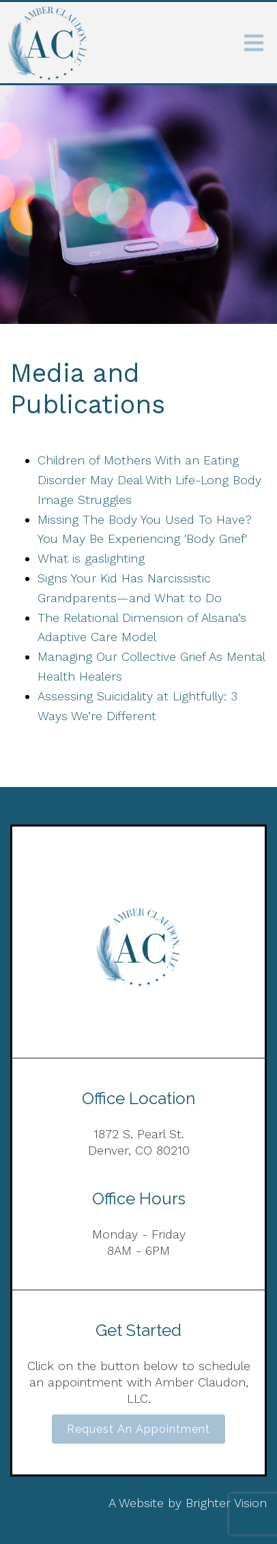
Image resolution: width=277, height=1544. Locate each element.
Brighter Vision (226, 1503)
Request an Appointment (138, 1429)
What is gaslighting (91, 558)
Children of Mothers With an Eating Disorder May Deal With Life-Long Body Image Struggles (149, 480)
